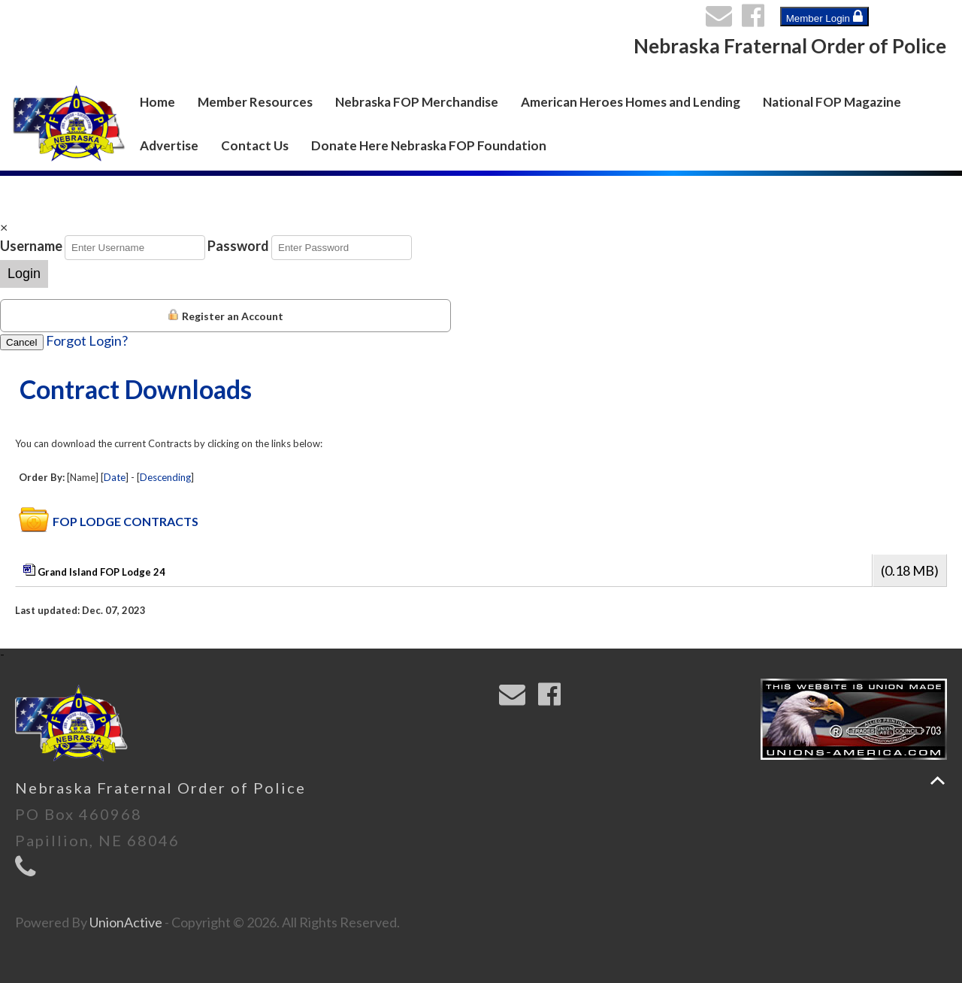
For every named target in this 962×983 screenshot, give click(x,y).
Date (115, 477)
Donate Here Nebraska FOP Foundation (428, 145)
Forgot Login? (87, 340)
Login (24, 273)
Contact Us (255, 145)
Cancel (22, 342)
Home (157, 102)
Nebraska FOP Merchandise (416, 102)
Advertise (169, 145)
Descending (165, 477)
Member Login (824, 16)
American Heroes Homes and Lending (630, 102)
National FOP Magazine (832, 102)
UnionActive (125, 922)
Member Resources (255, 102)
